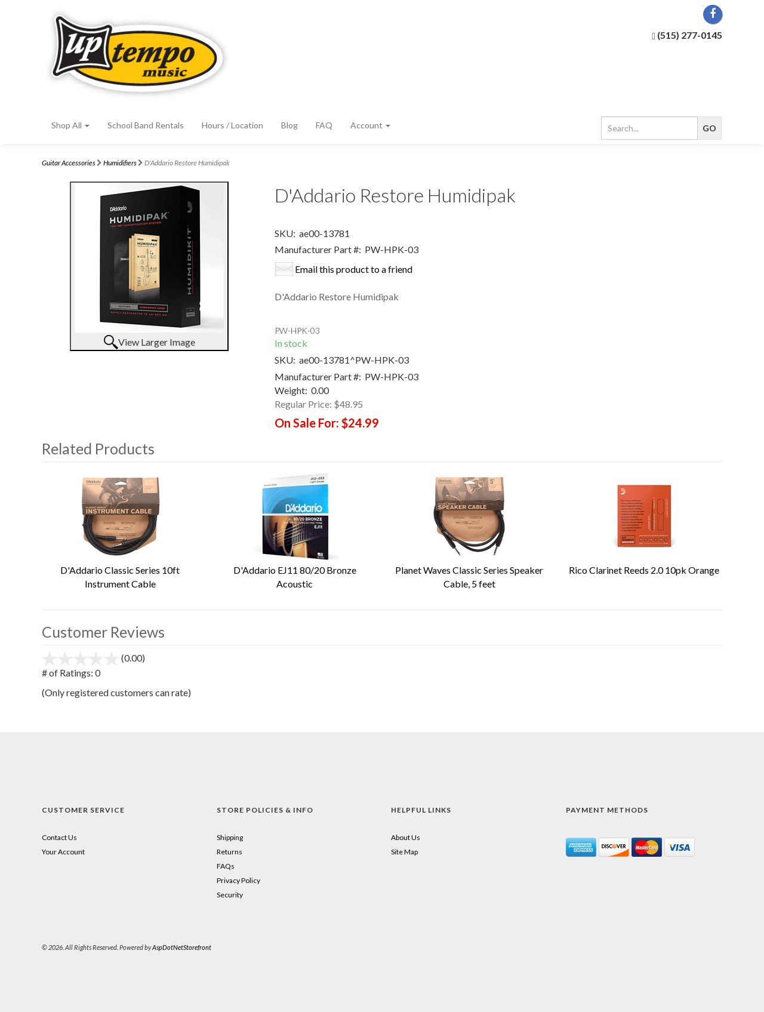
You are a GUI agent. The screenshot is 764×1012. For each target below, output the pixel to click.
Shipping (230, 837)
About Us (405, 837)
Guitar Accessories (69, 162)
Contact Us (59, 837)
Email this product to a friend (353, 269)
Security (230, 894)
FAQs (226, 866)
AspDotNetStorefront (181, 947)
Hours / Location (232, 125)
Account (370, 125)
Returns (229, 851)
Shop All (70, 125)
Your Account (63, 851)
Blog (289, 125)
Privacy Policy (238, 880)
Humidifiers (120, 162)
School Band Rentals (145, 125)
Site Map (404, 851)
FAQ (324, 125)
